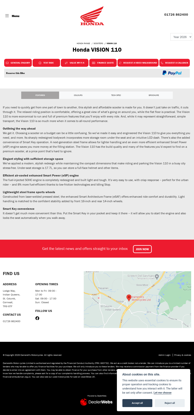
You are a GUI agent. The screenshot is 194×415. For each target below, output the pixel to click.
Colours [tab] (78, 95)
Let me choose (163, 392)
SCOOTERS (98, 43)
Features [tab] (40, 95)
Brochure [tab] (154, 95)
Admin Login (165, 355)
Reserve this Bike (15, 73)
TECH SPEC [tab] (116, 95)
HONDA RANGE (83, 43)
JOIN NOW (142, 249)
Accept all (137, 403)
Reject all (170, 403)
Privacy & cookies (182, 355)
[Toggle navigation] (12, 16)
